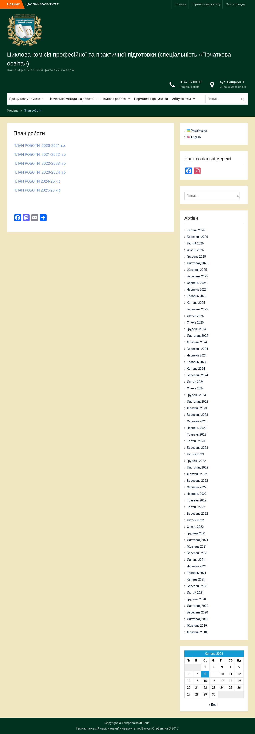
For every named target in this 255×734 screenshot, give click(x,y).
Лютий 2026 (195, 243)
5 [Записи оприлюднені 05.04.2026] (239, 667)
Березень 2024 (197, 375)
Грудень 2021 (196, 533)
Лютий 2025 (195, 316)
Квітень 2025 (196, 302)
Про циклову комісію (24, 99)
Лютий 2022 (195, 520)
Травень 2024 (196, 362)
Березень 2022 (197, 513)
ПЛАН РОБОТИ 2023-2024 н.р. (40, 172)
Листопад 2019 (197, 619)
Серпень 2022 (197, 487)
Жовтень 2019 (197, 625)
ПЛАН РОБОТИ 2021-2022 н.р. (40, 154)
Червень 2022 (197, 493)
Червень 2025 (197, 289)
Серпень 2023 (197, 421)
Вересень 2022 (197, 480)
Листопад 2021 (197, 540)
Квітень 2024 (196, 368)
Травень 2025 (196, 296)
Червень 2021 (197, 566)
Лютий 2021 (195, 592)
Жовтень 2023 (197, 408)
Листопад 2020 (197, 606)
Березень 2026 (197, 237)
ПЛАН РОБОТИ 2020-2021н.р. (39, 145)
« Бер (213, 704)
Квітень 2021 (196, 579)
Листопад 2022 (197, 467)
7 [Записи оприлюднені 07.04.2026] (197, 674)
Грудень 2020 (196, 599)
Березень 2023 (197, 447)
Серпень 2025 (197, 283)
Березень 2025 (197, 309)
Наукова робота (114, 99)
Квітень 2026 (196, 230)
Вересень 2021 (197, 553)
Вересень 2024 (197, 349)
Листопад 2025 (197, 263)
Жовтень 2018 (197, 632)
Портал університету (206, 4)
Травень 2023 (196, 434)
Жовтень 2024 (197, 342)
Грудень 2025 (196, 256)
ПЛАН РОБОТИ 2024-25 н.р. (37, 181)
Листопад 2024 (197, 335)
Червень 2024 (197, 355)
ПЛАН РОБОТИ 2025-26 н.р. (37, 190)
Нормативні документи (151, 99)
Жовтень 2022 (197, 474)
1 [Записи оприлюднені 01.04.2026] (205, 667)
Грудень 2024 (196, 329)
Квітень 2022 (196, 507)
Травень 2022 (196, 500)
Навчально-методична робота (71, 99)
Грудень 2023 (196, 395)
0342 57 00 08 (191, 82)
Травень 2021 (196, 573)
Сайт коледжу (236, 4)
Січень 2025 (195, 322)
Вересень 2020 (197, 612)
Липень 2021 (196, 559)
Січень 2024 (195, 388)
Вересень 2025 (197, 276)
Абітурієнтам (181, 99)
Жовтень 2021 (197, 546)
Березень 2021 (197, 586)
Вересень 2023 (197, 414)
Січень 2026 (195, 250)
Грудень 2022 (196, 461)
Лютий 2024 (195, 381)
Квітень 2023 (196, 441)
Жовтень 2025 (197, 269)
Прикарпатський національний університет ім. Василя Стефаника (122, 728)
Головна (180, 4)
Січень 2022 (195, 526)
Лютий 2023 (195, 454)
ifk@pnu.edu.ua (189, 86)
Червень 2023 (197, 428)
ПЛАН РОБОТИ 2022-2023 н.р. (40, 163)
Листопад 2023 (197, 401)
